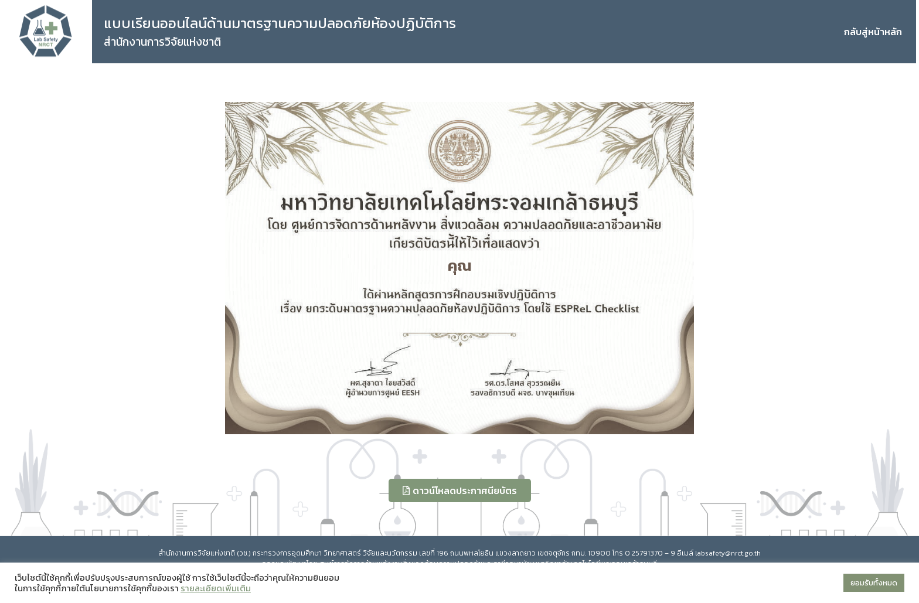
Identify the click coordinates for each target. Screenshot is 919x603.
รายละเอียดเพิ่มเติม (216, 588)
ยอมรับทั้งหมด (873, 582)
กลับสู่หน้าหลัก (873, 32)
